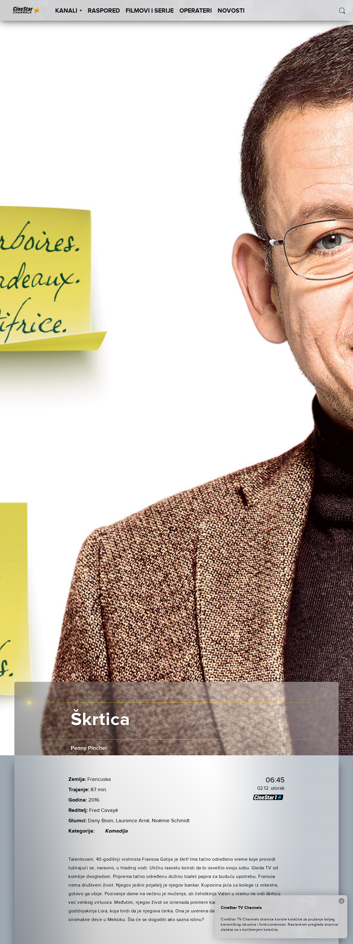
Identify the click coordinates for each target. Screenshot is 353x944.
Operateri (195, 11)
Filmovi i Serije (150, 11)
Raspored (104, 11)
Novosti (231, 11)
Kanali (68, 11)
